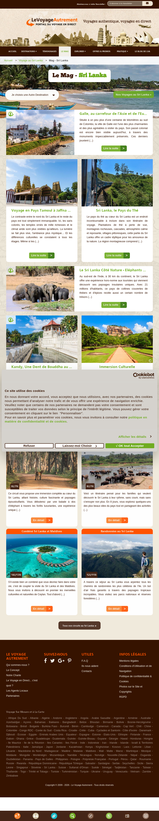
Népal (134, 755)
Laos (126, 746)
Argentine (119, 718)
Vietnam (135, 771)
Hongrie (148, 738)
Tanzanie (134, 767)
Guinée (71, 738)
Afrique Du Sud (17, 718)
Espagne (84, 734)
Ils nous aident (90, 666)
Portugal (113, 759)
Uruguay (108, 771)
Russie (10, 763)
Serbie (116, 763)
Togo (23, 771)
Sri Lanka (49, 767)
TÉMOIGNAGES (49, 51)
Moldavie (11, 755)
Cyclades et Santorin (108, 730)
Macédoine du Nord (29, 751)
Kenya (89, 746)
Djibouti (10, 734)
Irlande (113, 742)
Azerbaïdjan (13, 722)
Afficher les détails (132, 436)
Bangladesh (69, 722)
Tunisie (55, 771)
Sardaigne (104, 763)
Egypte (33, 734)
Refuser (29, 445)
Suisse (62, 767)
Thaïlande (12, 771)
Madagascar (51, 751)
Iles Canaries (54, 742)
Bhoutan (95, 722)
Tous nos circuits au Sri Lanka (79, 625)
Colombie (11, 730)
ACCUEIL (12, 51)
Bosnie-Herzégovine (139, 722)
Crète (83, 730)
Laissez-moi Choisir (80, 445)
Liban (148, 746)
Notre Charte (13, 675)
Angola (84, 718)
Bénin (75, 726)
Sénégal (107, 767)
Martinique (132, 751)
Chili (138, 726)
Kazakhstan (75, 746)
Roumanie (145, 759)
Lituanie (10, 751)
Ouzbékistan (13, 759)
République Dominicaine (42, 763)
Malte (110, 751)
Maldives (91, 751)
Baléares (54, 722)
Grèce (29, 738)
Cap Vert (128, 726)
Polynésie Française (94, 759)
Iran (104, 742)
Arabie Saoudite (100, 718)
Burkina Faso (49, 726)
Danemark (145, 730)
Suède (95, 767)
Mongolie (24, 755)
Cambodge (87, 726)
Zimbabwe (12, 775)
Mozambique (57, 755)
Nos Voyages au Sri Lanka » (133, 94)
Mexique (146, 751)
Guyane (102, 738)
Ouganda (145, 755)
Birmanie (108, 722)
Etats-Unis (110, 734)
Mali (101, 751)
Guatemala (58, 738)
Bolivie (120, 722)
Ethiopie (123, 734)
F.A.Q (85, 660)
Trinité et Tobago (38, 771)
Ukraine (95, 771)
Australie (146, 718)
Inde (82, 742)
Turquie (84, 771)
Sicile (140, 763)
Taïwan (147, 767)
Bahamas (40, 722)
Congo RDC (26, 730)
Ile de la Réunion (34, 742)
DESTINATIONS (29, 51)
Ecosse (22, 734)
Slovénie (36, 767)
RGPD (123, 696)
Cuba (91, 730)
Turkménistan (69, 771)
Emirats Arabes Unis (51, 734)
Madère (66, 751)
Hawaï (124, 738)
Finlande (135, 734)
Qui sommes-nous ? (17, 665)
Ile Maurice (14, 742)
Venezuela (121, 771)
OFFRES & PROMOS (101, 51)
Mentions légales (129, 660)
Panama (28, 759)
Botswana (12, 726)
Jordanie (61, 746)
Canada (116, 726)
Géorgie (113, 738)
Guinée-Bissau (86, 738)
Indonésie (93, 742)
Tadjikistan (120, 767)
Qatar (133, 759)
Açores (27, 722)
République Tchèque (71, 763)
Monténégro (40, 755)
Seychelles (128, 763)
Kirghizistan (102, 746)
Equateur (71, 734)
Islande (124, 742)
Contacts (87, 671)
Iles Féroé (71, 742)
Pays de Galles (44, 759)
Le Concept (12, 670)
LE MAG (65, 51)
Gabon (10, 738)
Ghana (20, 738)
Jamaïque (37, 746)
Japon (49, 746)
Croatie (73, 730)
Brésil (23, 726)
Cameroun (103, 726)
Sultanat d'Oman (78, 767)
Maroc (119, 751)
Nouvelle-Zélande (117, 755)
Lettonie (136, 746)
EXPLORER (80, 51)
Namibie (72, 755)
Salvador (90, 763)
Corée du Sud (44, 730)
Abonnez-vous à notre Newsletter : (92, 4)
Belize (83, 722)
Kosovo (116, 746)
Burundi (64, 726)
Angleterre (71, 718)
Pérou (124, 759)
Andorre (57, 718)
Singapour (22, 767)
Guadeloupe (43, 738)
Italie (25, 746)
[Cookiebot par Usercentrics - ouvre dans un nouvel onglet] (136, 376)
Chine (147, 726)
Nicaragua (86, 755)
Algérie (46, 718)
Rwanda (21, 763)
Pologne (75, 759)
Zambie (146, 771)
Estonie (96, 734)
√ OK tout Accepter (130, 445)
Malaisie (78, 751)
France (147, 734)
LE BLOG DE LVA (142, 51)
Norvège (99, 755)
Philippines (62, 759)
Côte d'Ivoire (130, 730)
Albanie (34, 718)
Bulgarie (34, 726)
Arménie (133, 718)
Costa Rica (60, 730)
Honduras (135, 738)
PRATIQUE (123, 51)
